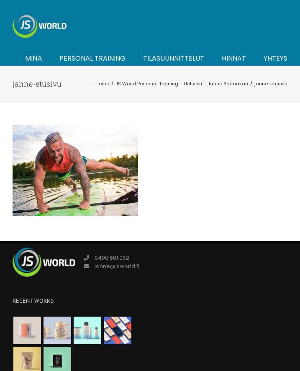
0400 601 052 (112, 258)
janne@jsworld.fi (117, 266)
